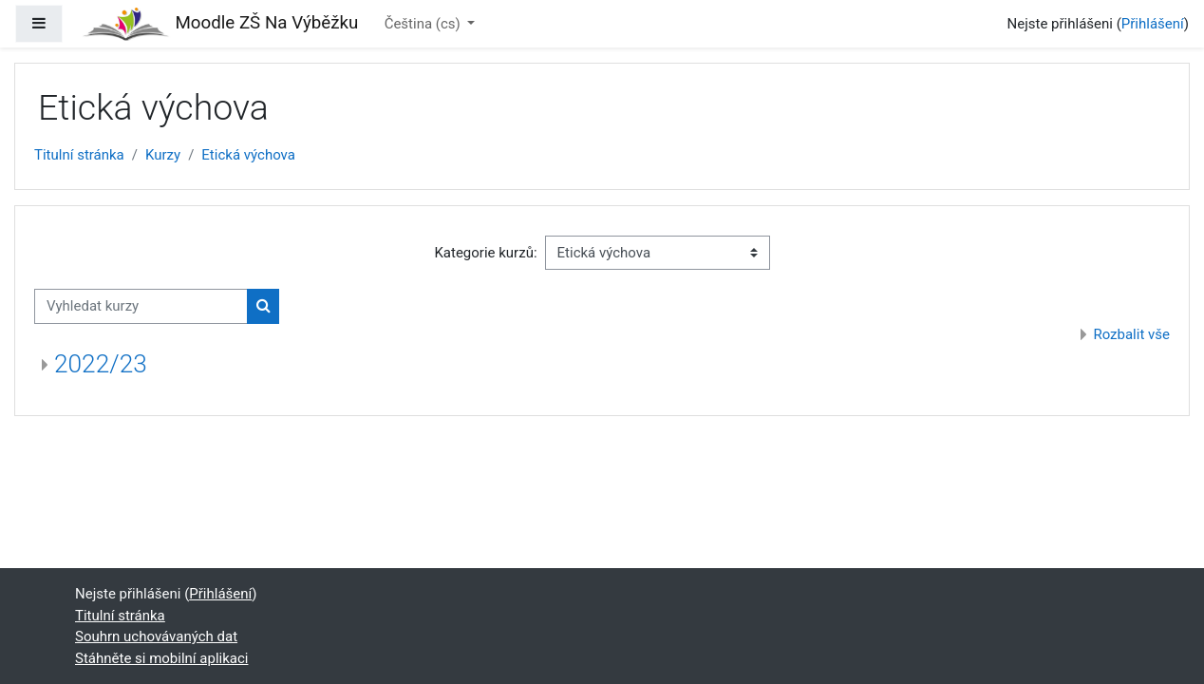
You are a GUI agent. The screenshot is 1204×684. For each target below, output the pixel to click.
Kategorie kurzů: (485, 252)
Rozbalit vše (1131, 334)
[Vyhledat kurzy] (141, 306)
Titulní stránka (79, 154)
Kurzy (162, 154)
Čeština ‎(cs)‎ (424, 23)
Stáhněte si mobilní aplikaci (161, 658)
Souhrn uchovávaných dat (156, 636)
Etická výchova (248, 154)
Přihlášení (1152, 23)
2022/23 (100, 364)
